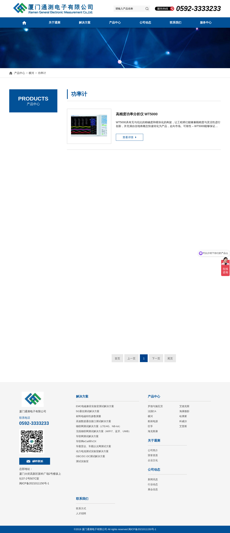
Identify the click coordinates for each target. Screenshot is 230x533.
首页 (117, 358)
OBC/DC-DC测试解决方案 (90, 456)
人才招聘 (81, 513)
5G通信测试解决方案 (87, 411)
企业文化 (153, 460)
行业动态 (153, 484)
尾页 (170, 358)
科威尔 (183, 421)
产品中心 (115, 22)
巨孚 (150, 426)
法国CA (19, 139)
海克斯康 (153, 431)
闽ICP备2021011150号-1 (34, 483)
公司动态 (145, 22)
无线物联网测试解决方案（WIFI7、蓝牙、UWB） (103, 431)
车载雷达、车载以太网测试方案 (93, 446)
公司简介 (153, 450)
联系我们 (175, 22)
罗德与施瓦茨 (22, 118)
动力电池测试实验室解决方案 (92, 451)
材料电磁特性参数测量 (88, 416)
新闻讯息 (153, 479)
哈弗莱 (183, 416)
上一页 (131, 358)
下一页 (156, 358)
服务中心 (206, 22)
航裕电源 (153, 421)
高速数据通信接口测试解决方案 (93, 421)
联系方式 (81, 508)
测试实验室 (82, 461)
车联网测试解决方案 (87, 436)
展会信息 (153, 489)
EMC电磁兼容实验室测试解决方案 (95, 406)
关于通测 (54, 22)
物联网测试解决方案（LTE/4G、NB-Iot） (99, 426)
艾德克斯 (20, 129)
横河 (31, 72)
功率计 (42, 72)
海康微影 (184, 411)
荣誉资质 (153, 455)
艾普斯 (183, 426)
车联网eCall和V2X (86, 441)
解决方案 (84, 22)
